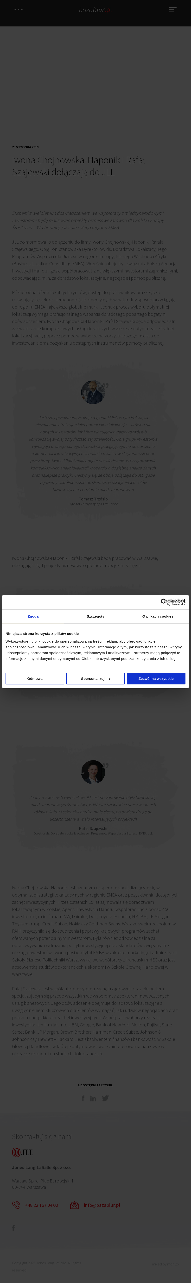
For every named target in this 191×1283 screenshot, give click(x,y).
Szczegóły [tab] (95, 616)
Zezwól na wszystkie (156, 679)
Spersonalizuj (95, 679)
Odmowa (35, 679)
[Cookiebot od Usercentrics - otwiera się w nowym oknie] (164, 601)
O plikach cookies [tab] (157, 616)
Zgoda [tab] (33, 616)
